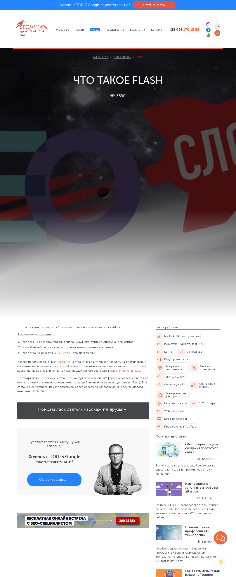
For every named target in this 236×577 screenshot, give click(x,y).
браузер (79, 382)
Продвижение (115, 29)
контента (64, 361)
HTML (37, 391)
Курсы (95, 29)
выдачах (115, 370)
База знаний (137, 29)
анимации (67, 327)
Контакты (157, 29)
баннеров (63, 352)
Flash (68, 378)
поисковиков (131, 370)
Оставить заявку (154, 4)
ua (217, 26)
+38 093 (184, 30)
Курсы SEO (62, 29)
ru (217, 33)
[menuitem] (62, 29)
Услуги (80, 29)
